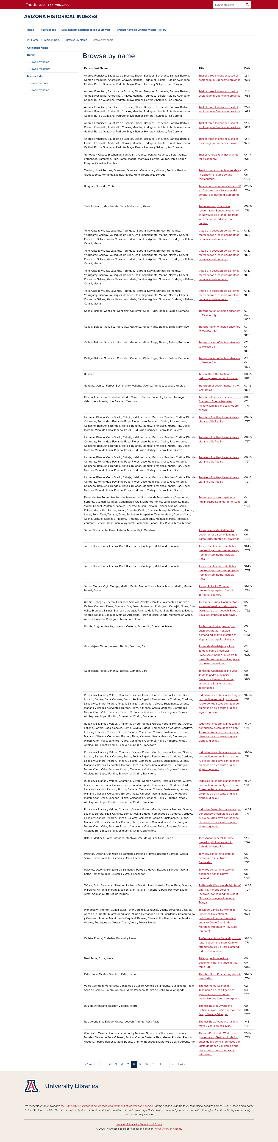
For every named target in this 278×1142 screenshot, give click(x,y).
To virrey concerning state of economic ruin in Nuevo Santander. (216, 858)
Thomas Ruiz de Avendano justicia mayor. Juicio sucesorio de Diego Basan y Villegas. (220, 1010)
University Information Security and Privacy (139, 1124)
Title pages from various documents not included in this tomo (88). (218, 963)
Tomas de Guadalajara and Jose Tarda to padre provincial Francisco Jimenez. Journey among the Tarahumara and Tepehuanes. (218, 679)
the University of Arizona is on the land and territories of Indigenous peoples (107, 1106)
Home (30, 29)
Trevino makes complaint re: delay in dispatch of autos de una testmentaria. (220, 175)
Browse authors (38, 83)
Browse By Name (76, 40)
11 (153, 1064)
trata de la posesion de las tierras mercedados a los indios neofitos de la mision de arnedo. (219, 235)
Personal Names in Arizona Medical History (141, 29)
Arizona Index (48, 29)
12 (160, 1064)
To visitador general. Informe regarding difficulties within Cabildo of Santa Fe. (216, 842)
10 (146, 1064)
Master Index (52, 40)
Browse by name (39, 62)
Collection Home (37, 48)
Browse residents (39, 69)
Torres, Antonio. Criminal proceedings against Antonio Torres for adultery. (216, 590)
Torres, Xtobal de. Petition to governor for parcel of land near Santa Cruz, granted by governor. (219, 535)
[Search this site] (228, 5)
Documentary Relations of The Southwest (85, 29)
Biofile (31, 55)
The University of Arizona (167, 1128)
